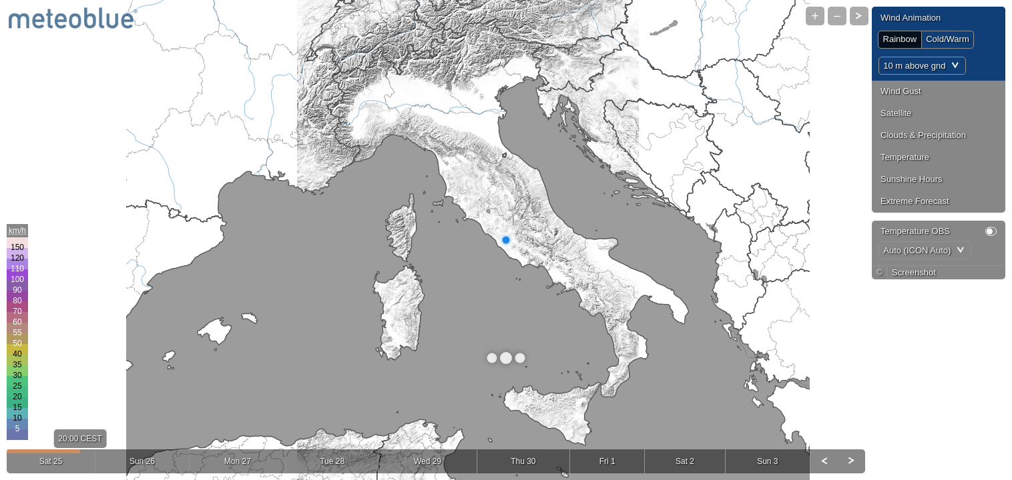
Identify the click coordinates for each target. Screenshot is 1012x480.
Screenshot (914, 272)
